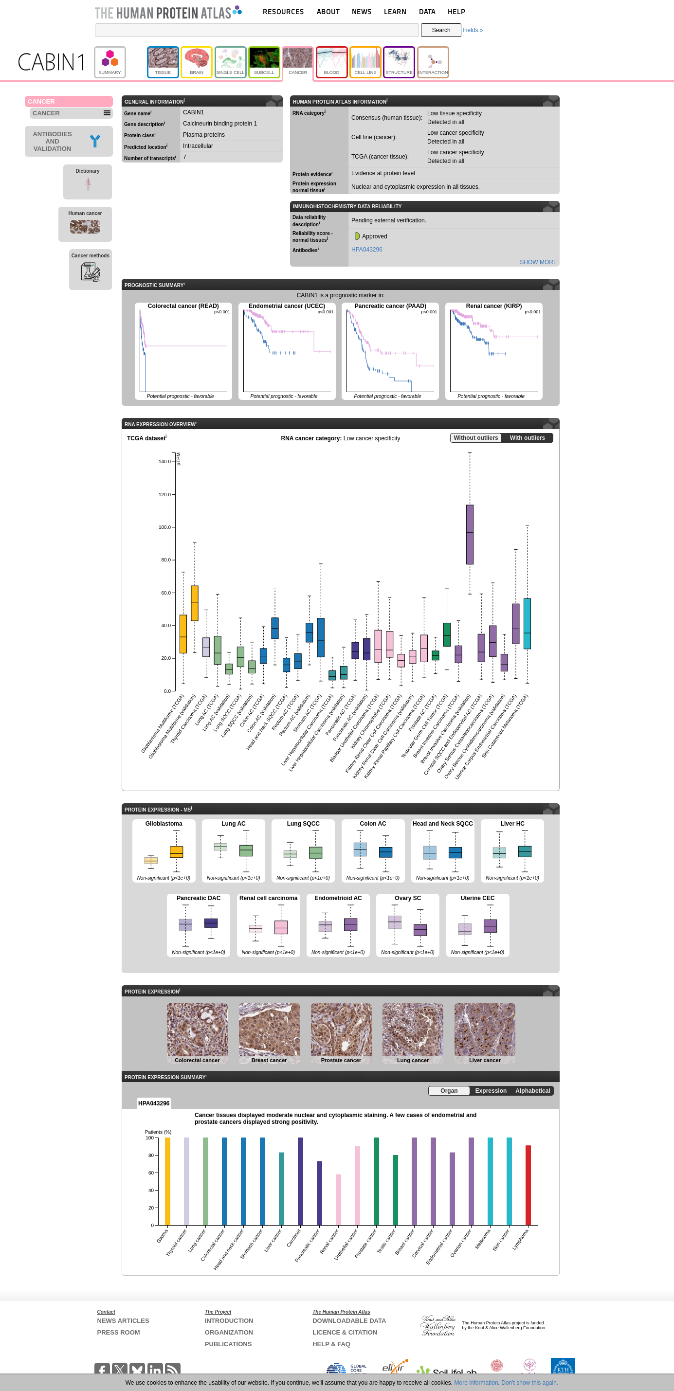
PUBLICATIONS (228, 1344)
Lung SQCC (303, 851)
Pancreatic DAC (198, 926)
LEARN (395, 11)
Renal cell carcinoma (268, 926)
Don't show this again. (529, 1382)
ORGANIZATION (229, 1332)
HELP (456, 11)
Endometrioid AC (338, 926)
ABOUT (328, 11)
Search (441, 30)
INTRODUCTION (229, 1320)
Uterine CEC (478, 926)
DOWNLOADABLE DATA (349, 1320)
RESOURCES (283, 11)
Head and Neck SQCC (442, 851)
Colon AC (373, 851)
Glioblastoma (164, 851)
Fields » (472, 30)
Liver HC (512, 851)
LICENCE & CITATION (344, 1332)
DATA (427, 11)
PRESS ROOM (118, 1332)
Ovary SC (407, 926)
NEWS (362, 11)
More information (476, 1382)
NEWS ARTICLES (123, 1320)
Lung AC (233, 851)
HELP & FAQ (331, 1344)
